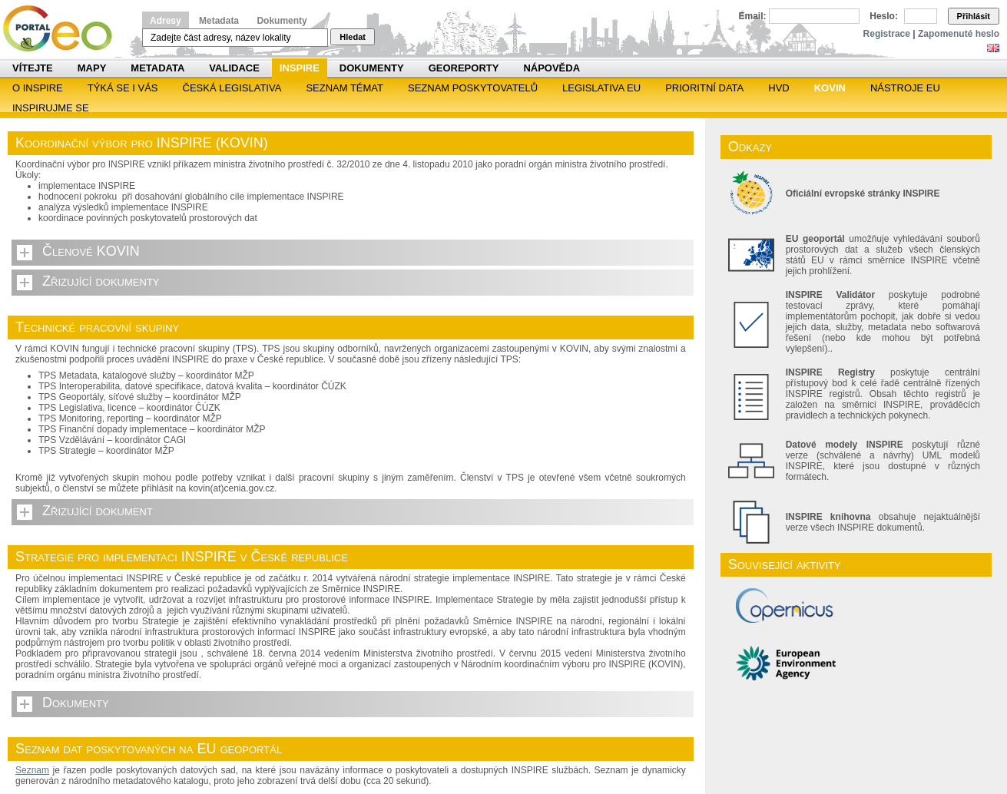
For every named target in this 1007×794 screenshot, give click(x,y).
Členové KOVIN (91, 251)
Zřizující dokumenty (101, 281)
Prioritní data (704, 88)
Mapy (92, 68)
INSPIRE (300, 68)
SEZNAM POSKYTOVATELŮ (473, 88)
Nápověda (551, 68)
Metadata (219, 20)
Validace (234, 68)
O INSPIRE (37, 88)
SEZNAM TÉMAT (344, 88)
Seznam (32, 770)
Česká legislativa (232, 88)
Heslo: (884, 16)
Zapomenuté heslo (958, 33)
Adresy (165, 20)
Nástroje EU (905, 88)
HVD (778, 88)
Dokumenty (281, 20)
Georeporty (464, 68)
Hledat (353, 36)
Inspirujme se (50, 108)
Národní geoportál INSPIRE (63, 29)
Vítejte (32, 68)
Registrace (886, 33)
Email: (753, 16)
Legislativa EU (601, 88)
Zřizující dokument (97, 510)
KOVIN (830, 88)
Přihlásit (973, 16)
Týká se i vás (123, 88)
